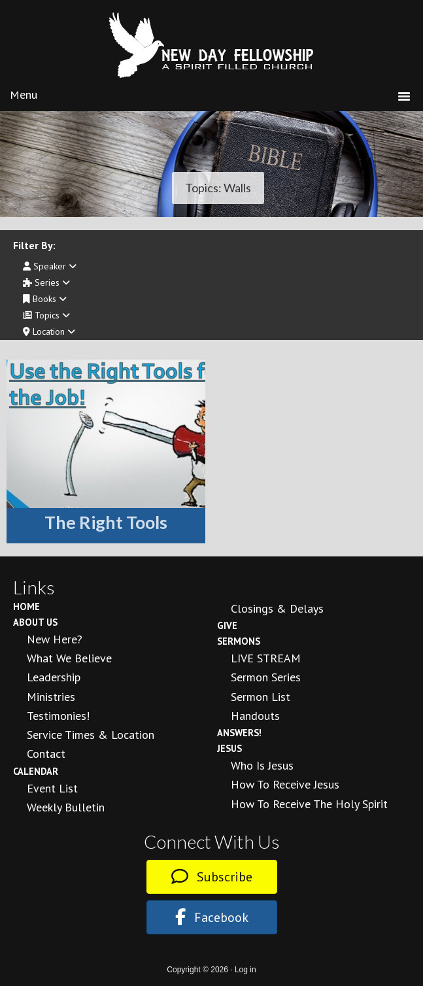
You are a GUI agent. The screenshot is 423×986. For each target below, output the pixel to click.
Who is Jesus (262, 765)
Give (227, 625)
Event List (52, 788)
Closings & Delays (277, 608)
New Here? (54, 639)
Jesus (229, 748)
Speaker (49, 266)
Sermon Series (266, 677)
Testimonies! (58, 715)
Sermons (238, 641)
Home (26, 606)
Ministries (51, 696)
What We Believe (69, 658)
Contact (46, 753)
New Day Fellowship (211, 45)
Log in (245, 969)
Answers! (239, 732)
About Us (35, 622)
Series (46, 282)
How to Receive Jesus (285, 784)
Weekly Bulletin (66, 807)
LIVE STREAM (266, 658)
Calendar (35, 771)
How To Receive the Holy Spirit (309, 803)
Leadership (53, 677)
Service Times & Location (90, 734)
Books (45, 299)
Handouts (255, 715)
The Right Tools (105, 522)
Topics (46, 315)
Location (49, 331)
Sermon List (260, 696)
